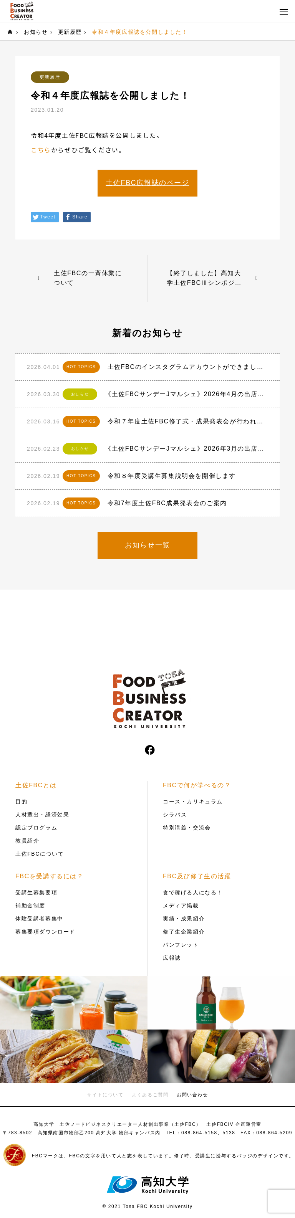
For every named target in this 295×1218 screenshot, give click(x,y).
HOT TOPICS (81, 367)
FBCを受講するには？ (49, 876)
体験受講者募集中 (39, 919)
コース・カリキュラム (193, 801)
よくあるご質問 (150, 1094)
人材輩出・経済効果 (42, 814)
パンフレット (181, 945)
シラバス (175, 814)
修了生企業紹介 (184, 932)
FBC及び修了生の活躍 (197, 876)
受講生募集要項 (36, 892)
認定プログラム (36, 828)
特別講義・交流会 (187, 828)
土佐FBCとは (35, 785)
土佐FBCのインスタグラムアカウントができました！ (188, 367)
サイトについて (105, 1094)
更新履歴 (50, 77)
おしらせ (80, 394)
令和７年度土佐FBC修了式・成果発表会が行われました (188, 421)
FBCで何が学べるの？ (197, 785)
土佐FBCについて (39, 854)
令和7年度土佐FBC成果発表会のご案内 (167, 503)
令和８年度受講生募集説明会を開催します (172, 476)
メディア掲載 (181, 905)
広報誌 (172, 958)
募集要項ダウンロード (45, 932)
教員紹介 (27, 841)
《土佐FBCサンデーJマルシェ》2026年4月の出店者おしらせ (186, 394)
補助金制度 (30, 905)
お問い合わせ (192, 1094)
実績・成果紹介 (184, 919)
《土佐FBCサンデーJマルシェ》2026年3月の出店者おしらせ (186, 448)
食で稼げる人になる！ (193, 892)
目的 (21, 801)
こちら (41, 149)
